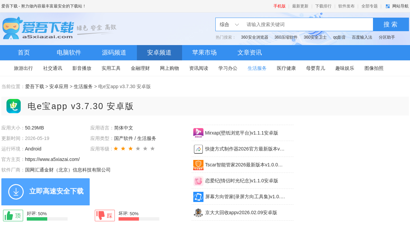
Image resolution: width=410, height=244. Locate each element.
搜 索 (390, 24)
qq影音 (339, 37)
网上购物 (169, 68)
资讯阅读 (198, 68)
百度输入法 (362, 37)
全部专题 (369, 6)
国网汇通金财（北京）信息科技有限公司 (68, 169)
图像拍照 (374, 68)
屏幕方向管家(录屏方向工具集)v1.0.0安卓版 (245, 196)
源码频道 (114, 52)
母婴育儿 (315, 68)
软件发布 (346, 6)
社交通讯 (52, 68)
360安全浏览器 (254, 37)
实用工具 (111, 68)
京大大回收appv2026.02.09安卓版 (241, 212)
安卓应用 (58, 86)
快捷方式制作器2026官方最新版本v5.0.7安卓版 (245, 148)
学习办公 (227, 68)
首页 (24, 52)
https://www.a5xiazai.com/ (52, 159)
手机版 (279, 6)
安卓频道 (159, 52)
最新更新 (300, 6)
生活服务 (257, 68)
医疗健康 (286, 68)
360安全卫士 (315, 37)
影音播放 (81, 68)
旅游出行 (23, 68)
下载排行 (323, 6)
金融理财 (140, 68)
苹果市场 (204, 52)
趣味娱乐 (344, 68)
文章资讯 (249, 52)
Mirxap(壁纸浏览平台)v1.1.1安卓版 (241, 133)
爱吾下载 (9, 6)
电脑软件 (69, 52)
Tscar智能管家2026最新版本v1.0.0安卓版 (245, 164)
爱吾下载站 (60, 29)
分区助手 (387, 37)
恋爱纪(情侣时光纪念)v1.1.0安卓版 (241, 180)
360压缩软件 (286, 37)
